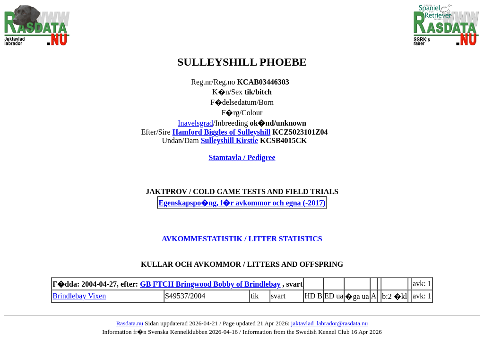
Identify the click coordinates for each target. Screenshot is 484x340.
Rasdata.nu (129, 323)
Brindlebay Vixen (79, 296)
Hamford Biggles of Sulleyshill (222, 132)
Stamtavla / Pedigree (241, 157)
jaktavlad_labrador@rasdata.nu (329, 323)
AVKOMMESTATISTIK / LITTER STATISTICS (242, 239)
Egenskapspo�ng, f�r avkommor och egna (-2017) (241, 203)
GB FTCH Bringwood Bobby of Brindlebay (210, 284)
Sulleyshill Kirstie (229, 140)
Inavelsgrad (195, 123)
